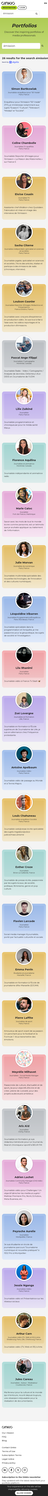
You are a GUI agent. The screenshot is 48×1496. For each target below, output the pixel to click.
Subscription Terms (12, 1455)
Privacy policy (8, 1463)
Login (22, 8)
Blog (4, 1440)
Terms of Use (8, 1451)
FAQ (4, 1436)
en (45, 3)
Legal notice (8, 1459)
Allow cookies (24, 1493)
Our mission (8, 1433)
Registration (9, 8)
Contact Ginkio (9, 1447)
